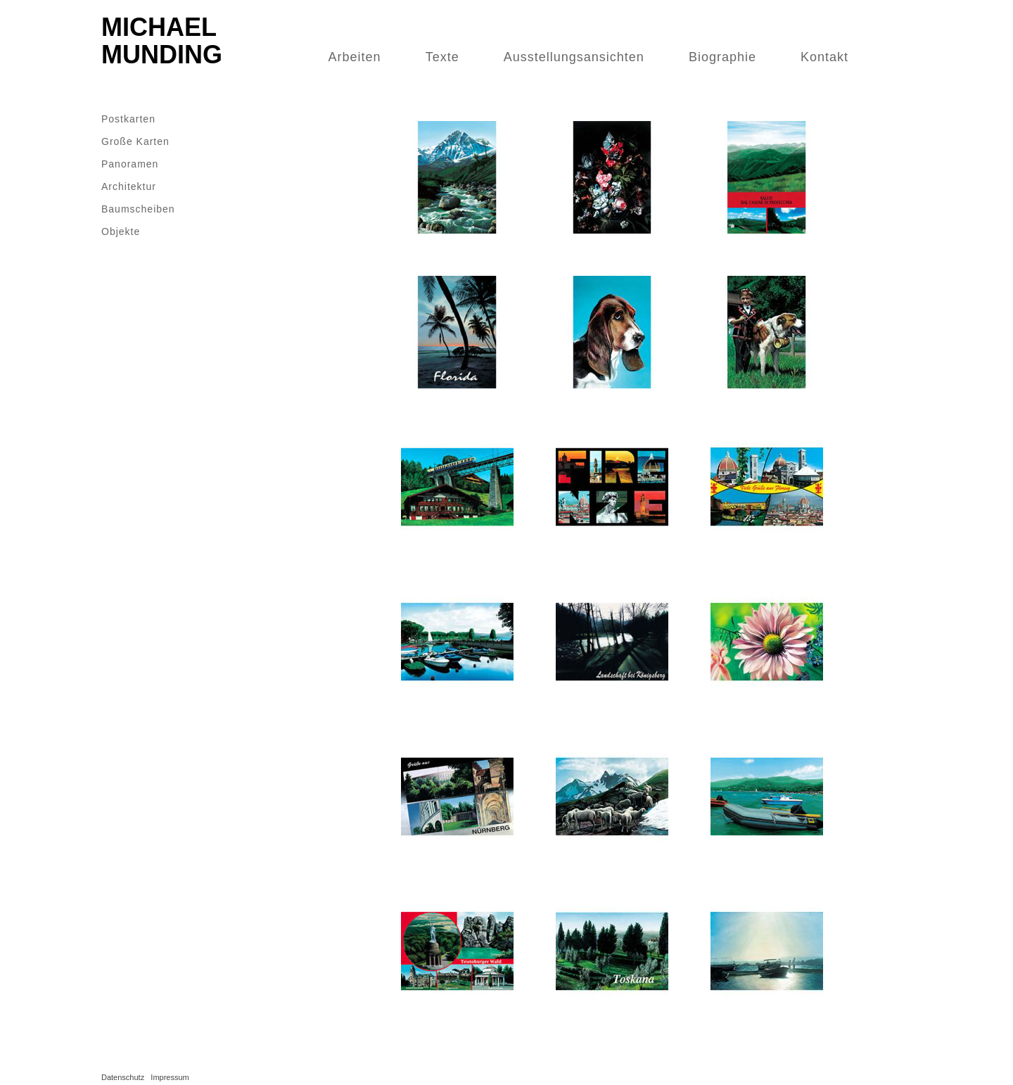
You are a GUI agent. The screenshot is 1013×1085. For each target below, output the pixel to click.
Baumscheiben (138, 209)
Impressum (170, 1077)
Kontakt (824, 57)
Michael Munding (161, 41)
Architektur (128, 186)
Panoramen (129, 164)
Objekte (120, 231)
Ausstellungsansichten (574, 57)
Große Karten (135, 141)
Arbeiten (355, 57)
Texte (442, 57)
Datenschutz (122, 1077)
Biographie (722, 57)
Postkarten (128, 119)
